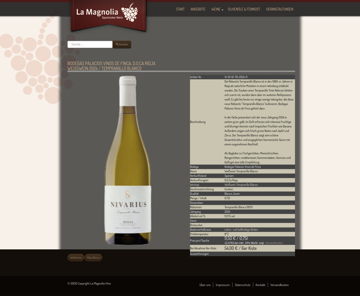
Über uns (205, 285)
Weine (216, 9)
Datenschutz (242, 285)
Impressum (223, 285)
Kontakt (261, 285)
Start (180, 9)
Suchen (121, 44)
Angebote (198, 9)
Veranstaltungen (279, 9)
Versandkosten (274, 242)
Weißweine (76, 257)
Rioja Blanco (93, 257)
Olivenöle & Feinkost (244, 9)
